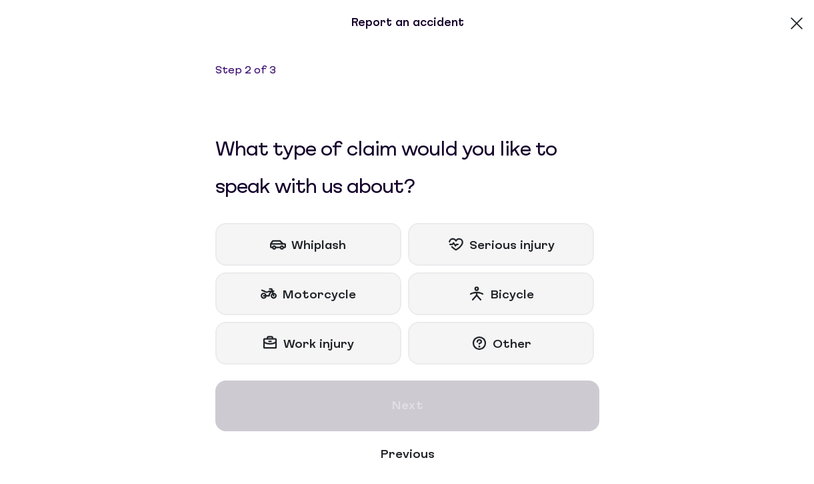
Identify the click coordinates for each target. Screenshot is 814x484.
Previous (407, 455)
